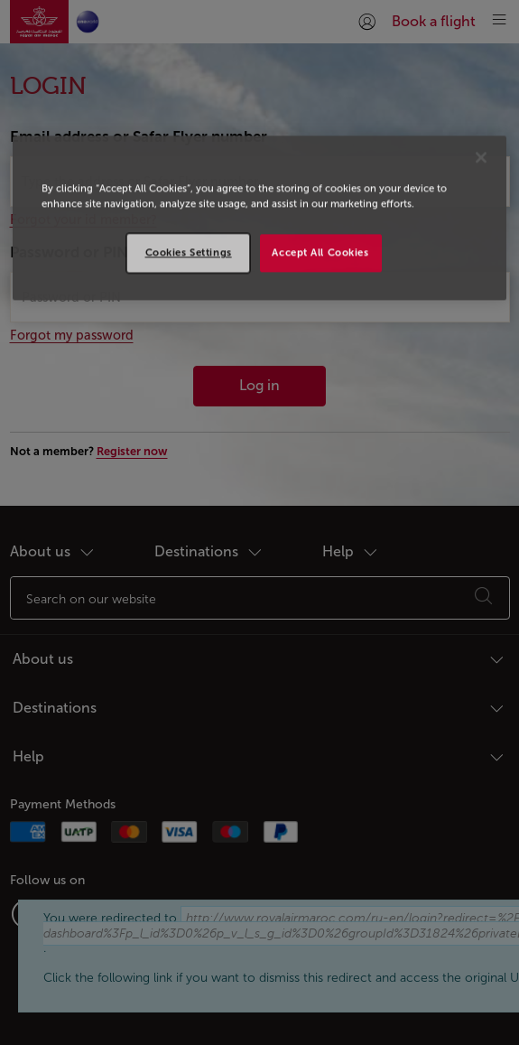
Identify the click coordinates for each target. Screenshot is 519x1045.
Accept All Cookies (320, 252)
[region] (259, 217)
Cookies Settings (188, 252)
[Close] (481, 157)
